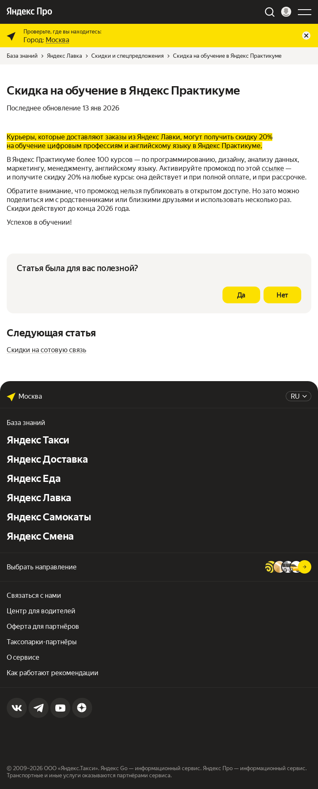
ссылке (273, 168)
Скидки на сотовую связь (46, 350)
